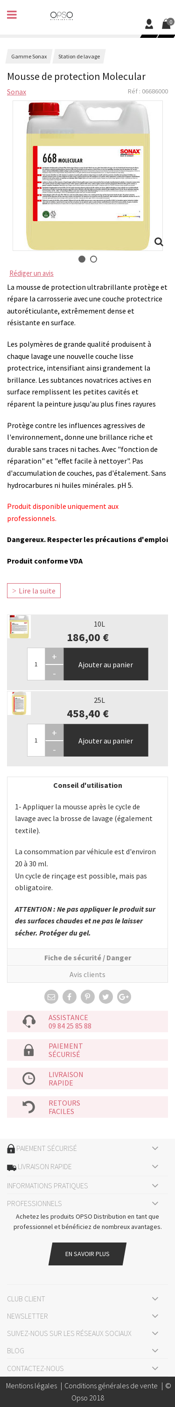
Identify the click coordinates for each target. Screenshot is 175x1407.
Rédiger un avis (31, 273)
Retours (64, 1102)
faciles (61, 1111)
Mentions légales (31, 1385)
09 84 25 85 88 (70, 1025)
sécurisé (64, 1054)
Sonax (16, 91)
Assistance (68, 1017)
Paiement (66, 1045)
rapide (61, 1082)
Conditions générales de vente (111, 1385)
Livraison (66, 1074)
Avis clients (87, 974)
